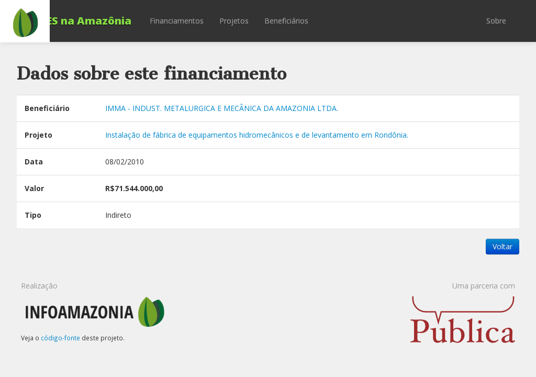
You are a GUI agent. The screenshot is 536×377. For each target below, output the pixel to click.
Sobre (496, 21)
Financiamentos (177, 21)
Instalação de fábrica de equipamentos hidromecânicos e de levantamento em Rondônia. (256, 135)
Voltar (502, 246)
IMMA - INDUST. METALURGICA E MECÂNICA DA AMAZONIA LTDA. (221, 108)
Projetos (234, 21)
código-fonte (60, 338)
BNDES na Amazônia (76, 21)
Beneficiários (286, 21)
